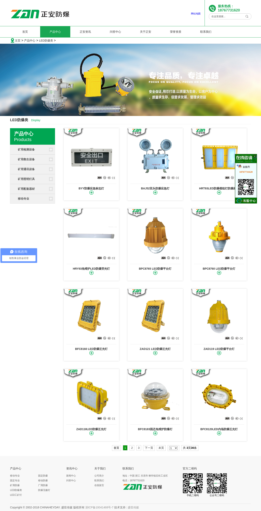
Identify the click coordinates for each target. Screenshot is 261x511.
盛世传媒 (133, 507)
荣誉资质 (175, 31)
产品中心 (55, 31)
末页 (161, 447)
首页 (25, 31)
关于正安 (145, 31)
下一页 (149, 447)
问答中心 (115, 31)
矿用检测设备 (26, 149)
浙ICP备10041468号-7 (99, 507)
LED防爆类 (46, 40)
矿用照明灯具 (26, 179)
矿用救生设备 (26, 159)
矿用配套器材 (26, 188)
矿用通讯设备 (26, 169)
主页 (17, 40)
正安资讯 (85, 31)
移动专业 (23, 198)
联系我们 (205, 31)
